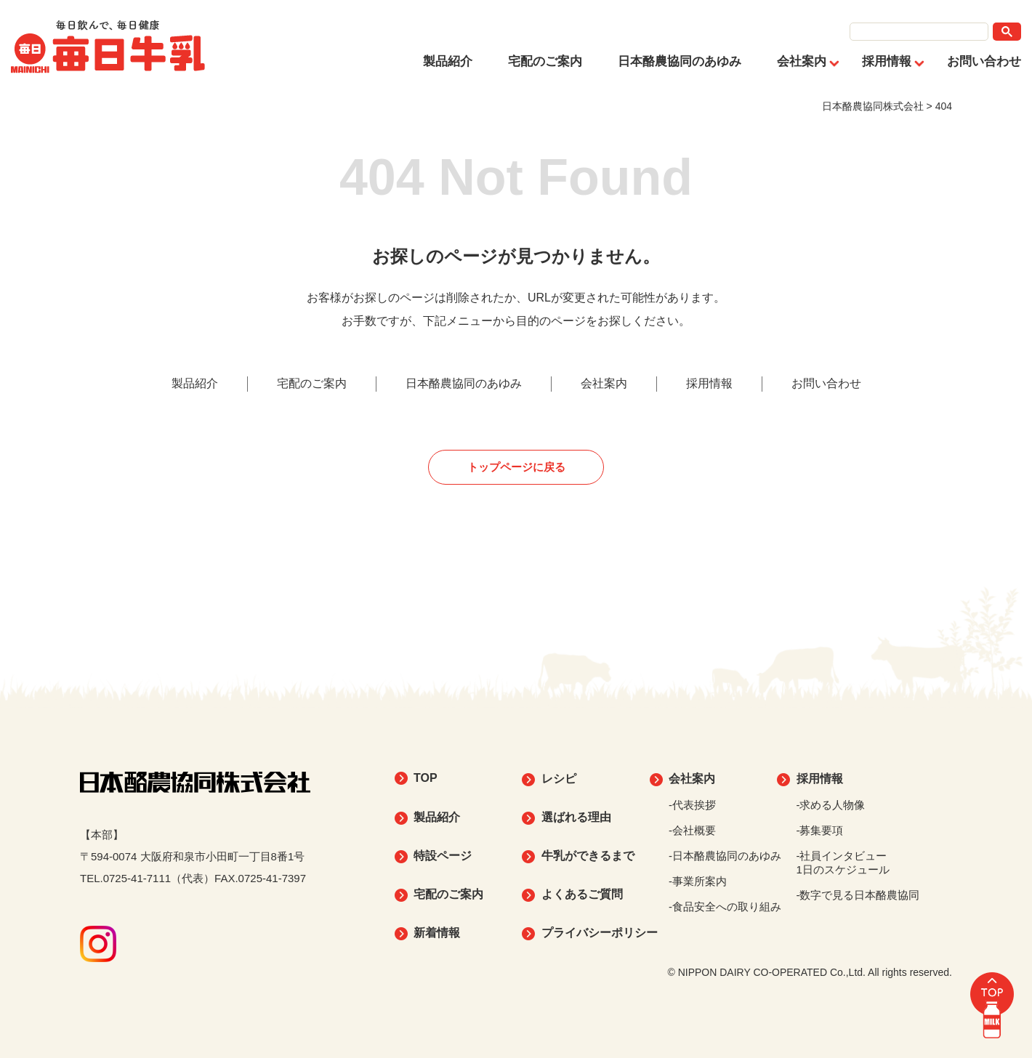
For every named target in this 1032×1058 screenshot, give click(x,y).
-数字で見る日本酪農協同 (858, 895)
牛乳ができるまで (587, 855)
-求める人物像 (831, 805)
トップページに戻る (516, 467)
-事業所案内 (698, 881)
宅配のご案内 (545, 61)
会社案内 (801, 61)
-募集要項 (820, 830)
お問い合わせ (984, 61)
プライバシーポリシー (599, 932)
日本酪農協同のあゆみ (679, 61)
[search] (919, 32)
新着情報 (437, 932)
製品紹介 (447, 61)
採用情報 (886, 61)
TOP (426, 778)
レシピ (558, 778)
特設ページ (443, 855)
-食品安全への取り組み (725, 906)
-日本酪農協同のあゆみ (725, 855)
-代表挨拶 (692, 805)
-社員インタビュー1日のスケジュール (843, 862)
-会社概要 (692, 830)
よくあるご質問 (582, 894)
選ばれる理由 (576, 817)
